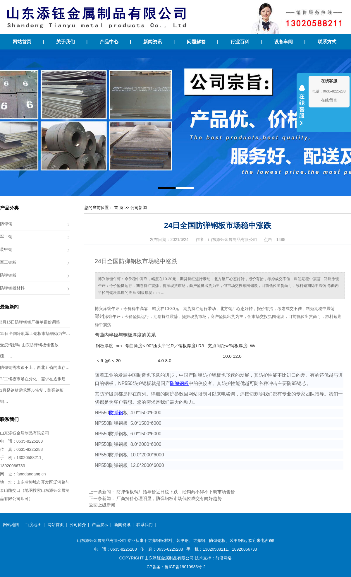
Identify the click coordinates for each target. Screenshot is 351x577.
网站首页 (22, 41)
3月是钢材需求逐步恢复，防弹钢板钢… (32, 396)
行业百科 (239, 41)
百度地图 (33, 524)
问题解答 (196, 41)
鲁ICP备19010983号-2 (185, 566)
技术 (199, 558)
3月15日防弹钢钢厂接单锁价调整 (30, 322)
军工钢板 (8, 262)
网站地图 (11, 524)
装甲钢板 (238, 540)
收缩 (302, 109)
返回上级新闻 (102, 504)
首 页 (118, 207)
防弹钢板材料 (12, 288)
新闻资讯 (152, 41)
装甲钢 (6, 249)
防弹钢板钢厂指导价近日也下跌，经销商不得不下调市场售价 (175, 491)
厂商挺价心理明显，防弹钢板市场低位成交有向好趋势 (169, 498)
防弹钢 (6, 223)
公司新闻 (138, 207)
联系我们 (144, 524)
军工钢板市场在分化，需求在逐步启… (35, 378)
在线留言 (329, 100)
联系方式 (327, 41)
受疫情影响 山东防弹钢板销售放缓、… (29, 350)
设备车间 (283, 41)
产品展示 (100, 524)
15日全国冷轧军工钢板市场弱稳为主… (35, 333)
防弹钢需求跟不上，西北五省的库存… (35, 367)
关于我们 (65, 41)
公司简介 (78, 524)
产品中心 (109, 41)
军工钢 (6, 236)
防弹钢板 (8, 275)
